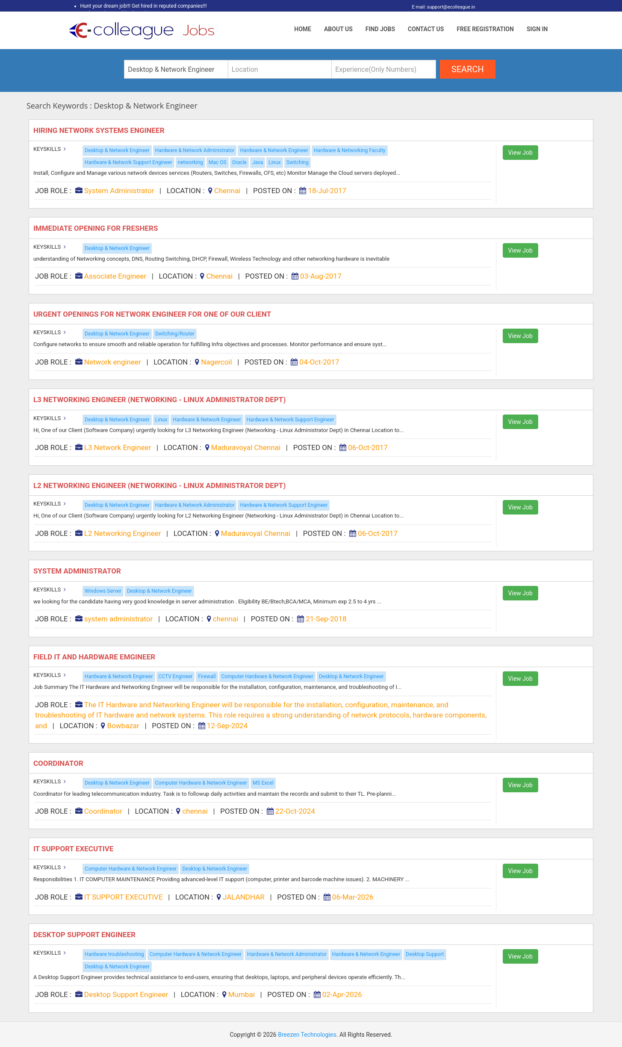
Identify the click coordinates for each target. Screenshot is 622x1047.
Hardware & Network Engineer (274, 150)
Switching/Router (175, 334)
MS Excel (263, 783)
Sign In (537, 29)
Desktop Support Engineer (85, 934)
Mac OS (218, 162)
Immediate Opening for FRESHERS (96, 228)
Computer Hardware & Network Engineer (267, 676)
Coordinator (59, 763)
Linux (274, 162)
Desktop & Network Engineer (117, 150)
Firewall (206, 676)
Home (302, 29)
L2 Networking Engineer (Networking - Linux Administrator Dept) (160, 485)
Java (257, 162)
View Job (520, 152)
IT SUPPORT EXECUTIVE (74, 848)
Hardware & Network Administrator (195, 150)
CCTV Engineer (176, 676)
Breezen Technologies (307, 1034)
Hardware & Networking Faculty (350, 150)
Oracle (239, 162)
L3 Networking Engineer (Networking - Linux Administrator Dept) (160, 399)
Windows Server (103, 591)
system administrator (78, 571)
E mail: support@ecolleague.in (441, 7)
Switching (297, 162)
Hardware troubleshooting (114, 954)
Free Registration (485, 29)
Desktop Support (425, 954)
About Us (338, 29)
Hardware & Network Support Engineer (128, 162)
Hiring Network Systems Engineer (99, 130)
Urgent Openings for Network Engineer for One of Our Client (153, 314)
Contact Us (426, 29)
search (467, 69)
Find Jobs (380, 29)
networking (190, 162)
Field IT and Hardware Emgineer (95, 657)
